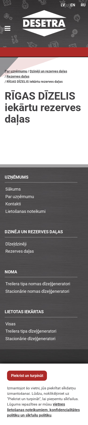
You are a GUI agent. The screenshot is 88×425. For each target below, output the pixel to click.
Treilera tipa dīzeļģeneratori (30, 331)
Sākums (13, 189)
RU (83, 5)
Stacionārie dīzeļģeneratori (30, 338)
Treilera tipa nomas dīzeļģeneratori (37, 283)
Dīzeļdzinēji (16, 244)
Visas (10, 324)
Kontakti (13, 204)
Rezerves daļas (18, 77)
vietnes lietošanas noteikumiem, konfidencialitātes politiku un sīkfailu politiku (43, 409)
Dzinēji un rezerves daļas (48, 71)
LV (63, 5)
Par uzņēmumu (16, 71)
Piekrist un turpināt (27, 375)
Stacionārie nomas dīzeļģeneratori (37, 291)
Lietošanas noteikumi (25, 211)
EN (72, 5)
